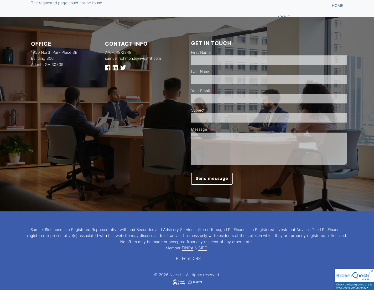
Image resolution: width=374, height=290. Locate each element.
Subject (217, 110)
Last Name (200, 71)
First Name (201, 52)
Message (218, 129)
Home (337, 5)
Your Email (220, 90)
